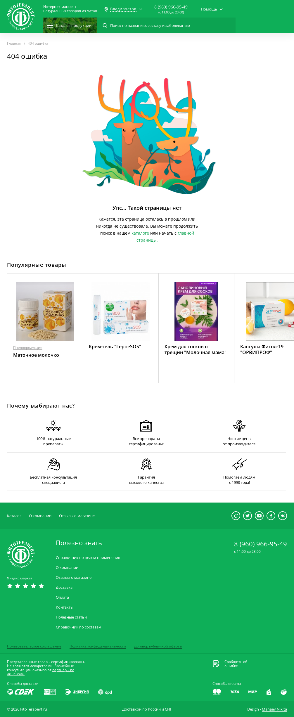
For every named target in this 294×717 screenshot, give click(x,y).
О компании (40, 515)
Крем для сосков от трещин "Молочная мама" (195, 349)
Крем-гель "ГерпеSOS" (115, 346)
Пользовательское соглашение (34, 646)
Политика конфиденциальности (98, 646)
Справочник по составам (78, 627)
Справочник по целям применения (88, 557)
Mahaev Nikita (274, 709)
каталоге (140, 233)
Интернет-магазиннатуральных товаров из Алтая (70, 9)
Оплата (62, 597)
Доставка (64, 587)
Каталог (14, 515)
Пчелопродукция (27, 347)
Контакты (64, 607)
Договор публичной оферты (158, 646)
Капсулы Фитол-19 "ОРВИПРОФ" (261, 349)
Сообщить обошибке (235, 664)
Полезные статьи (71, 617)
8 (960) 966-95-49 (171, 7)
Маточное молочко (36, 355)
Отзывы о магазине (77, 515)
